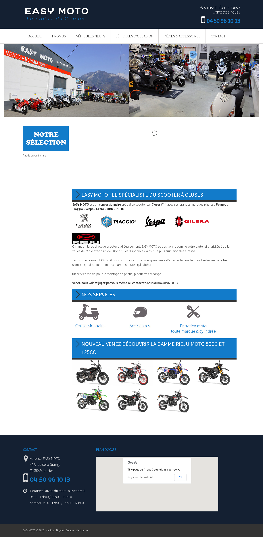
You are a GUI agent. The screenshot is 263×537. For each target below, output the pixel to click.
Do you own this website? (140, 477)
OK (180, 477)
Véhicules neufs (90, 36)
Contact (218, 36)
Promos (59, 36)
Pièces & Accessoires (182, 36)
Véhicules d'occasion (134, 36)
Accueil (35, 36)
